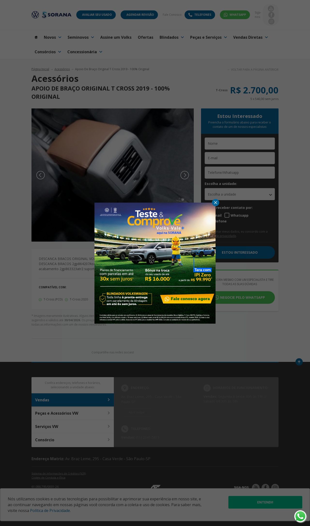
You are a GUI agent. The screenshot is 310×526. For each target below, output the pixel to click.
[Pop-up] (155, 262)
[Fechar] (215, 202)
